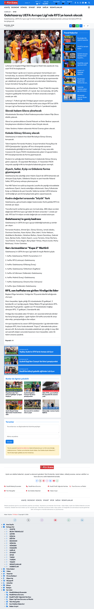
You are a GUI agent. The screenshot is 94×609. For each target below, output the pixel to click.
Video (7, 571)
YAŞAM (10, 562)
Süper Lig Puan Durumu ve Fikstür (19, 599)
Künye (7, 585)
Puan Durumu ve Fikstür (78, 486)
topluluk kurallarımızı (23, 448)
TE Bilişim (15, 514)
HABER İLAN (12, 566)
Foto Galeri (9, 569)
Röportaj (8, 578)
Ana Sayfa (8, 524)
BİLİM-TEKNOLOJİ (14, 531)
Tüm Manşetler (9, 491)
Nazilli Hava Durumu (33, 486)
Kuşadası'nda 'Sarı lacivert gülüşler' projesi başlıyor (14, 394)
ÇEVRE (10, 534)
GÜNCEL (23, 7)
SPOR (39, 7)
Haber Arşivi (53, 491)
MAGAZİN (11, 548)
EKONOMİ (15, 7)
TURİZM (11, 560)
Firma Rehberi (10, 576)
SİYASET (32, 7)
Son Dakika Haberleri (33, 491)
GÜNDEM (11, 546)
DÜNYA (10, 536)
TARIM (10, 557)
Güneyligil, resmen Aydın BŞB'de (50, 411)
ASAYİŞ (7, 7)
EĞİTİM (10, 538)
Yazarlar (8, 574)
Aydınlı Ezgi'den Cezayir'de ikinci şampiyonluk (29, 394)
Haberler (7, 12)
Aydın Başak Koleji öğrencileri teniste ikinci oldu (14, 412)
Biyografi (8, 581)
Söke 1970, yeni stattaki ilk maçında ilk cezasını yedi (50, 394)
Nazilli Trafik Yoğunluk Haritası (58, 486)
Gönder (9, 442)
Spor (14, 12)
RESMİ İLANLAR (56, 7)
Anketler (8, 583)
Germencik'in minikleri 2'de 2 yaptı (31, 411)
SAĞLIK (45, 7)
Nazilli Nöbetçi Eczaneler (12, 486)
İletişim (7, 588)
